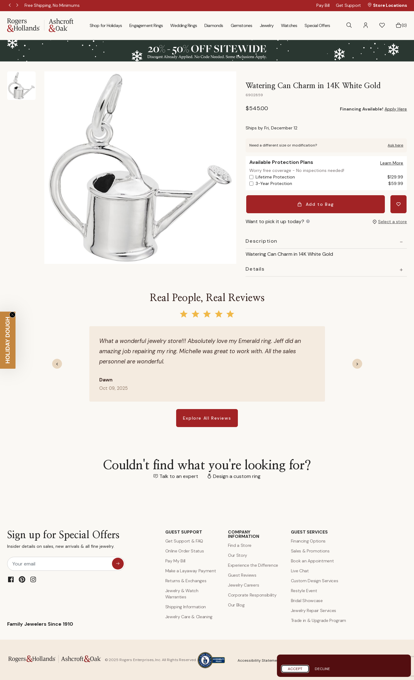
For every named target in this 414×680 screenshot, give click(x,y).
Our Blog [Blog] (236, 604)
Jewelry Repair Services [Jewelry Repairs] (313, 610)
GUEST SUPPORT (183, 531)
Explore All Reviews (207, 417)
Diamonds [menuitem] (213, 25)
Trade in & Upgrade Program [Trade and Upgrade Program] (318, 620)
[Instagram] (33, 579)
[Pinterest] (22, 579)
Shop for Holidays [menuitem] (106, 25)
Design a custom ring (236, 475)
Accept (295, 668)
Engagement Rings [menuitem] (146, 25)
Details (255, 268)
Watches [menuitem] (289, 25)
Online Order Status (184, 550)
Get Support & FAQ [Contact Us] (184, 540)
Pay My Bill (175, 560)
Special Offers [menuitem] (317, 25)
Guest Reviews (242, 574)
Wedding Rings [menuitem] (183, 25)
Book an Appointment (312, 560)
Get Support (348, 5)
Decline (322, 668)
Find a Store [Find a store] (240, 544)
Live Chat (300, 570)
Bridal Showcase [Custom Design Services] (307, 600)
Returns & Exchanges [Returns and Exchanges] (186, 580)
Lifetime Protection (329, 177)
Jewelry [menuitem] (267, 25)
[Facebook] (11, 579)
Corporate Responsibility (252, 594)
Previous (10, 5)
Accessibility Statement (259, 659)
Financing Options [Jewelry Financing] (308, 540)
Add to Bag (315, 203)
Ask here (395, 145)
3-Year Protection (329, 183)
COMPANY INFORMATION (243, 533)
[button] (366, 25)
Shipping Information (185, 606)
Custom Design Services (314, 580)
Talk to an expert (178, 475)
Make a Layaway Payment (190, 570)
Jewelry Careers (243, 584)
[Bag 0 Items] (401, 25)
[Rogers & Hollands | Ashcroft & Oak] (40, 25)
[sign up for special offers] (118, 563)
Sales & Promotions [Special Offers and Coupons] (310, 550)
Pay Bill (323, 5)
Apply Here (396, 109)
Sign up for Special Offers (63, 540)
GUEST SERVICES (309, 531)
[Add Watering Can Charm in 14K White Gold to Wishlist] (399, 204)
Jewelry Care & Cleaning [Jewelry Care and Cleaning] (189, 616)
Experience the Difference (253, 564)
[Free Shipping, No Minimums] (52, 5)
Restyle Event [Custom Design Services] (304, 590)
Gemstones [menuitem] (241, 25)
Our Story (237, 554)
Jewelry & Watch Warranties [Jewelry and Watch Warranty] (181, 593)
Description (262, 240)
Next (18, 5)
